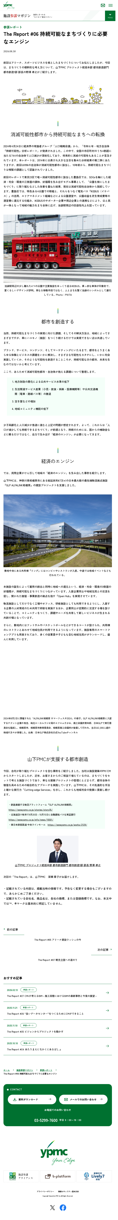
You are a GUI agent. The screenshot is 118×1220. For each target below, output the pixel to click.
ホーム (6, 1070)
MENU (112, 17)
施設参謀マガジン (24, 1070)
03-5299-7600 (46, 1120)
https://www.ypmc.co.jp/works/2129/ (67, 824)
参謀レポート (46, 1070)
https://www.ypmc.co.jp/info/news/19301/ (31, 819)
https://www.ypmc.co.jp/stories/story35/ (31, 809)
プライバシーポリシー (45, 1191)
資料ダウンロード (28, 1099)
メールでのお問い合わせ (83, 1099)
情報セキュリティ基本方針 (68, 1191)
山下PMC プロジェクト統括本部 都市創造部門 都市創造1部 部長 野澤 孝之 (58, 865)
